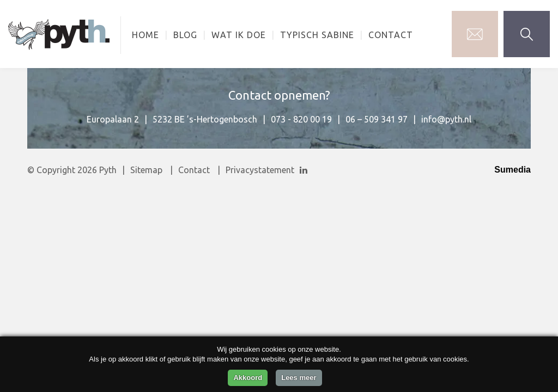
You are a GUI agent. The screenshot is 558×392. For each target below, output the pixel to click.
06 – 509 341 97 (376, 119)
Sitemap (146, 170)
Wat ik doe (238, 35)
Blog (185, 35)
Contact (390, 35)
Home (145, 35)
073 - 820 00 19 (301, 119)
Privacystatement (260, 170)
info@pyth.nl (446, 119)
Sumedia (512, 169)
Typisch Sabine (317, 35)
